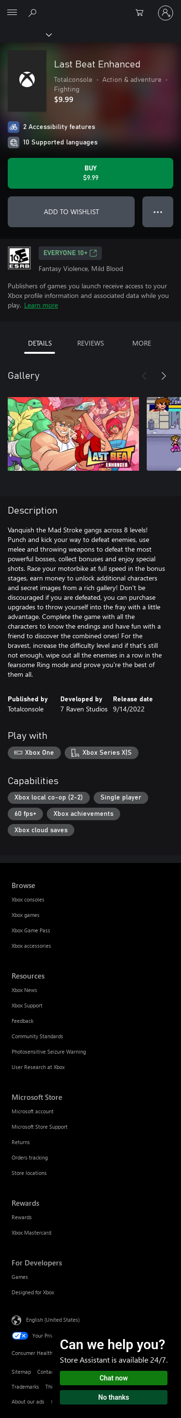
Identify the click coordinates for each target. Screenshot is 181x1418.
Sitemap (21, 1371)
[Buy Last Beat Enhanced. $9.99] (90, 173)
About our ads (28, 1401)
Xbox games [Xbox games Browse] (26, 915)
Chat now (113, 1378)
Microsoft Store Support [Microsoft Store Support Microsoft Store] (40, 1126)
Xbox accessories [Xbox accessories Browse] (31, 945)
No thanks (113, 1397)
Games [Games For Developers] (20, 1277)
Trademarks (25, 1386)
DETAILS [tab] (40, 343)
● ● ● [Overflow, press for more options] (158, 211)
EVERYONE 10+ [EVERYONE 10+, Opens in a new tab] (70, 253)
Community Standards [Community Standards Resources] (37, 1036)
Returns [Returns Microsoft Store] (21, 1142)
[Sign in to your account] (165, 13)
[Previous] (144, 376)
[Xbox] (25, 34)
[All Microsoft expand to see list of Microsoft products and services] (12, 13)
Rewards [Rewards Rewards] (22, 1217)
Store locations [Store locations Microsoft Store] (29, 1173)
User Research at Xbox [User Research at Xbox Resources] (38, 1067)
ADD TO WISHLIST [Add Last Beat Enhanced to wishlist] (71, 211)
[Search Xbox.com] (34, 12)
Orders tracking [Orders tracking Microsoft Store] (30, 1157)
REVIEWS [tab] (90, 343)
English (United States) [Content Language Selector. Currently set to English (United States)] (53, 1319)
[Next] (163, 376)
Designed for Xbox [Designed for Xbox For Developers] (33, 1292)
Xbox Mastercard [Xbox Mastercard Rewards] (31, 1232)
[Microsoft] (90, 7)
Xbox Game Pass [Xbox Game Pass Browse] (31, 930)
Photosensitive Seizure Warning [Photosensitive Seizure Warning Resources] (49, 1051)
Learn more (41, 304)
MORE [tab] (141, 343)
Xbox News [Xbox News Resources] (24, 990)
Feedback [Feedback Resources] (22, 1021)
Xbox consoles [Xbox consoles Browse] (28, 899)
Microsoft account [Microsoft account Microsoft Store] (33, 1111)
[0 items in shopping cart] (142, 13)
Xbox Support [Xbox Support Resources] (27, 1005)
